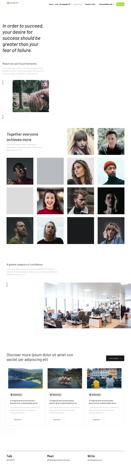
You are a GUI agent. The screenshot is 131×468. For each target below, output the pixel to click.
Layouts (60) (77, 4)
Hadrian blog (17, 395)
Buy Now (120, 4)
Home (51, 4)
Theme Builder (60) (105, 4)
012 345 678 (10, 461)
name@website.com (95, 461)
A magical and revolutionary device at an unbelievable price (23, 401)
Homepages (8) (65, 4)
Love (56, 4)
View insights (113, 358)
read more (17, 420)
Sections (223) (90, 4)
